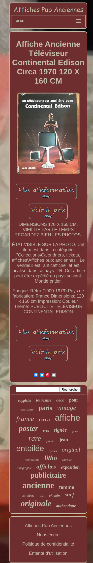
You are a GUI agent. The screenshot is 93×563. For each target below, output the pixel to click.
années (28, 495)
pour (73, 400)
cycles (53, 451)
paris (45, 408)
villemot (67, 460)
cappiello (24, 401)
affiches (46, 466)
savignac (26, 409)
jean (64, 439)
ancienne (38, 485)
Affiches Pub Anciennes (48, 525)
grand (75, 431)
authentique (66, 506)
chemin (54, 496)
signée (60, 430)
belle (41, 496)
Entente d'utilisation (48, 553)
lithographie (24, 468)
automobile (32, 460)
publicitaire (48, 475)
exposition (70, 467)
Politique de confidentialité (48, 544)
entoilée (30, 448)
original (71, 450)
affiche (67, 417)
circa (44, 419)
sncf (69, 494)
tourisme (43, 400)
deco (60, 400)
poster (28, 428)
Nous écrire (48, 534)
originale (36, 503)
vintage (66, 407)
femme (66, 487)
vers (46, 431)
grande (50, 441)
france (25, 418)
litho (50, 458)
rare (35, 438)
